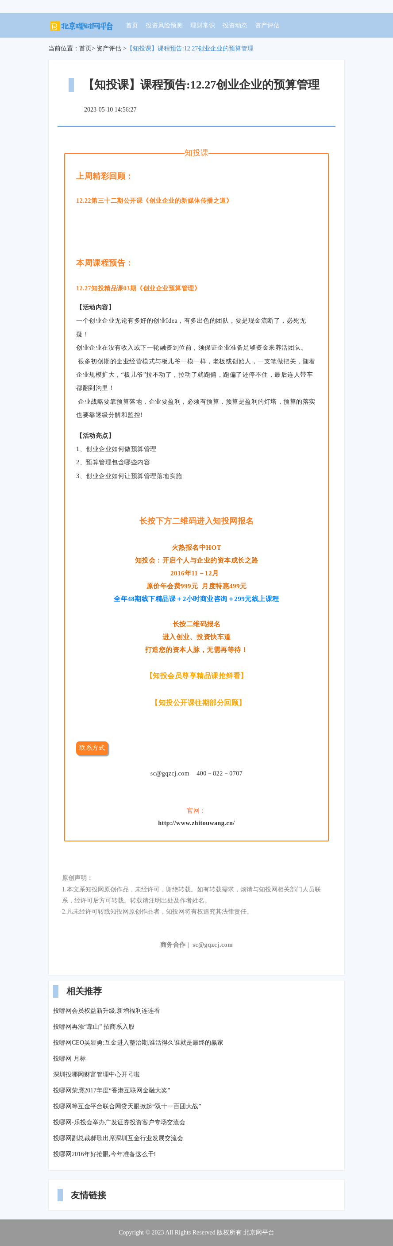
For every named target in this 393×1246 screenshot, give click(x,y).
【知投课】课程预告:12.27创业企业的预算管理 (190, 48)
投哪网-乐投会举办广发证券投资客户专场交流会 (119, 1122)
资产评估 (267, 25)
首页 (132, 25)
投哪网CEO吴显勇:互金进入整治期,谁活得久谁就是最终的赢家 (138, 1042)
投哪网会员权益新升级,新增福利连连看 (106, 1010)
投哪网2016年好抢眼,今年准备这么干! (104, 1154)
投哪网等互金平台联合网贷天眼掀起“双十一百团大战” (127, 1106)
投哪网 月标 (69, 1058)
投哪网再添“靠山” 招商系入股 (94, 1026)
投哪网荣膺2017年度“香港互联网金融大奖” (111, 1090)
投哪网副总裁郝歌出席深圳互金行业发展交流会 (118, 1138)
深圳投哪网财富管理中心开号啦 (96, 1074)
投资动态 (235, 25)
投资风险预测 (164, 25)
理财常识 (202, 25)
